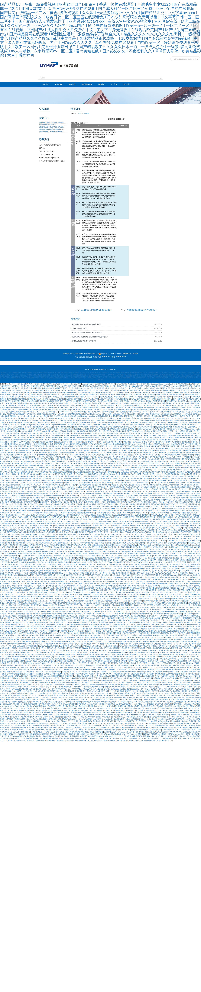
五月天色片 (78, 603)
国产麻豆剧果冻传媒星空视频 (145, 564)
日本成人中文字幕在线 (68, 553)
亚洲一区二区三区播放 (95, 545)
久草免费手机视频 (159, 401)
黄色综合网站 (135, 468)
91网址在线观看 (166, 665)
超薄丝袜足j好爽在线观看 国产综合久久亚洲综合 (61, 616)
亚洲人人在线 (18, 427)
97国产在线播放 (103, 624)
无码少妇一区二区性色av (180, 607)
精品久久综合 (34, 635)
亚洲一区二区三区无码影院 (118, 669)
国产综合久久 (31, 414)
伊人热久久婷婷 (65, 667)
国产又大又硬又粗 (69, 697)
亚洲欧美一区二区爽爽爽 (12, 700)
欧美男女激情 (147, 532)
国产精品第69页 (36, 596)
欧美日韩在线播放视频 (158, 448)
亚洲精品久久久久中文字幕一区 (138, 652)
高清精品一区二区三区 (8, 549)
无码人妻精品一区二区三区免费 (95, 551)
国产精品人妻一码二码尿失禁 (57, 648)
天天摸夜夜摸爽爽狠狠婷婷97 (141, 614)
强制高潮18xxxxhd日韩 (81, 429)
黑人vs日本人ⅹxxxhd (78, 562)
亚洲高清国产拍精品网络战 (160, 633)
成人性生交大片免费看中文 (157, 558)
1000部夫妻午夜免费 (36, 465)
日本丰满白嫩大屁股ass (147, 420)
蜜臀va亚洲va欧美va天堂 (145, 573)
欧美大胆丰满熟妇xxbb (107, 474)
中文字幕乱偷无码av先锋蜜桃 (107, 584)
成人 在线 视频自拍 (153, 611)
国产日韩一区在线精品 (112, 637)
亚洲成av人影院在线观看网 (171, 498)
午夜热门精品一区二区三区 (141, 448)
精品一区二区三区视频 (45, 547)
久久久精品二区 (51, 599)
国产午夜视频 (34, 420)
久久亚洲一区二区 (119, 500)
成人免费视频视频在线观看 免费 (111, 397)
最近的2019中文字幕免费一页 (98, 487)
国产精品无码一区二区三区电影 (187, 717)
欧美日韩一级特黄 (92, 536)
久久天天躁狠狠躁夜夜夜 (8, 515)
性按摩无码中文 (67, 633)
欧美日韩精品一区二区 (164, 740)
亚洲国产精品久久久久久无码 (172, 476)
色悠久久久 (180, 472)
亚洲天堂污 (56, 667)
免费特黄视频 (81, 654)
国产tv (192, 678)
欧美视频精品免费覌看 (92, 502)
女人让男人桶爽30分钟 (120, 392)
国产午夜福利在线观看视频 (92, 715)
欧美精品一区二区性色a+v (47, 549)
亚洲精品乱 (112, 740)
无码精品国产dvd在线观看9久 (170, 642)
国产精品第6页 (108, 631)
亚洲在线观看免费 (107, 412)
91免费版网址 (150, 407)
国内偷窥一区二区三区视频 (181, 440)
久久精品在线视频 (70, 532)
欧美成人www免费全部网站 (49, 631)
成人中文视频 (25, 584)
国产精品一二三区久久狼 (101, 410)
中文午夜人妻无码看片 (135, 388)
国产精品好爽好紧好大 (54, 491)
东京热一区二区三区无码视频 (66, 740)
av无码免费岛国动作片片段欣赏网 (77, 684)
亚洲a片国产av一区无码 (177, 483)
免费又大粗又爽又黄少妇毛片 (74, 502)
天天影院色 (48, 427)
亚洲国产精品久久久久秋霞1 (34, 616)
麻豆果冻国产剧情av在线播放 (121, 410)
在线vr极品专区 (63, 577)
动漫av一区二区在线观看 (20, 517)
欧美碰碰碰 (45, 639)
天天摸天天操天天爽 (133, 487)
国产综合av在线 (165, 723)
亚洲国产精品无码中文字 (123, 609)
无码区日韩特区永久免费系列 (10, 401)
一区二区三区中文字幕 (101, 669)
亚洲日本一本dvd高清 (44, 562)
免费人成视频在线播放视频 (71, 435)
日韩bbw (149, 401)
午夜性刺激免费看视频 (114, 418)
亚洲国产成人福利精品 (93, 575)
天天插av (15, 534)
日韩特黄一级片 (87, 629)
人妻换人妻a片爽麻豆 (106, 399)
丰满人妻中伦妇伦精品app (54, 730)
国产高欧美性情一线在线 (41, 440)
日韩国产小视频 (91, 657)
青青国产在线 (94, 427)
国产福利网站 (36, 639)
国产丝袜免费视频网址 (8, 521)
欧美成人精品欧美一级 (62, 425)
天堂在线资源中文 (154, 738)
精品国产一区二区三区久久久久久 (100, 674)
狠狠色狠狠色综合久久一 (72, 629)
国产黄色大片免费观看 (163, 667)
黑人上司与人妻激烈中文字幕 (136, 732)
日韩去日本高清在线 (153, 622)
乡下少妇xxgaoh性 (6, 725)
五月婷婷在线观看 (149, 394)
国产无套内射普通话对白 (76, 601)
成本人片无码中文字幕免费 (22, 618)
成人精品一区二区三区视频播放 (69, 519)
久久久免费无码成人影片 (8, 633)
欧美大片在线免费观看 (47, 386)
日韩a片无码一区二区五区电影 (63, 556)
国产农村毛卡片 (64, 571)
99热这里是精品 (150, 551)
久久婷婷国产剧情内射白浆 (22, 390)
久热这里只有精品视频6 (26, 633)
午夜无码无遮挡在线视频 (76, 455)
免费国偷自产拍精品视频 (191, 450)
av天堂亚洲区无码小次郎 (41, 444)
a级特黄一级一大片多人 (35, 416)
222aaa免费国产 (137, 386)
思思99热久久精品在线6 (29, 401)
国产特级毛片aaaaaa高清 (105, 528)
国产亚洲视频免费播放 (50, 680)
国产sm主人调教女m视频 (43, 633)
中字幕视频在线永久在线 (109, 680)
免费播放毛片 (16, 388)
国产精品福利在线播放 (33, 650)
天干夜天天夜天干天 (38, 485)
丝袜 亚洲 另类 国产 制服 (187, 416)
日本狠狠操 (65, 459)
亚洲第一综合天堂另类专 (88, 422)
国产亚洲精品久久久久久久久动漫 (125, 463)
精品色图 (164, 495)
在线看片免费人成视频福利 (111, 648)
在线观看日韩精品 (34, 498)
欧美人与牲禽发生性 (91, 463)
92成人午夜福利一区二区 (44, 663)
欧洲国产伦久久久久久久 (157, 702)
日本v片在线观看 (42, 609)
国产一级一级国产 (12, 528)
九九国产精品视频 (173, 558)
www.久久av (75, 405)
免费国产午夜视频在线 (71, 422)
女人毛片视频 (31, 435)
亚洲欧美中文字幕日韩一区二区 (79, 723)
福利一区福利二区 (191, 626)
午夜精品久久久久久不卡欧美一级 (96, 691)
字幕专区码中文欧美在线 (133, 605)
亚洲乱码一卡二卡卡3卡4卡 (134, 566)
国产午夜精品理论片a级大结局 (77, 515)
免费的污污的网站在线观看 (86, 513)
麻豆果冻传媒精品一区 (76, 592)
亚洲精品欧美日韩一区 (19, 678)
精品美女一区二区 (149, 667)
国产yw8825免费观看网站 (111, 710)
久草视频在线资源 (53, 553)
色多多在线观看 (88, 442)
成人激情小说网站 (161, 461)
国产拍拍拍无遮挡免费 (84, 437)
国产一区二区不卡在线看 (68, 401)
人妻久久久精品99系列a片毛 (89, 495)
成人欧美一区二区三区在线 (191, 489)
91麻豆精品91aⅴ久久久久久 (183, 551)
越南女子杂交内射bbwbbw (143, 650)
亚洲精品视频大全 (47, 463)
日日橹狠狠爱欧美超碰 (64, 687)
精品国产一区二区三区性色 (170, 680)
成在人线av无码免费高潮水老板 (112, 510)
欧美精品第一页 (109, 457)
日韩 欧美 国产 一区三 (70, 495)
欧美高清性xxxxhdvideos (61, 384)
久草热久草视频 (22, 465)
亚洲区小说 (76, 386)
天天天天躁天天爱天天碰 (147, 435)
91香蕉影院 (127, 442)
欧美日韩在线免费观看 (109, 702)
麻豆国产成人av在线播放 (80, 710)
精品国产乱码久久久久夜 (180, 452)
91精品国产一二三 (143, 414)
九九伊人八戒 (108, 592)
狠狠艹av (67, 710)
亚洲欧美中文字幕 (148, 474)
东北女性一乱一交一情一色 (151, 571)
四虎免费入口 (168, 536)
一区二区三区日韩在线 (139, 442)
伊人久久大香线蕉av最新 (156, 459)
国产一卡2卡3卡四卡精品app (99, 684)
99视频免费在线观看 (51, 571)
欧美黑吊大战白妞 (52, 485)
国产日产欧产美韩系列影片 (134, 416)
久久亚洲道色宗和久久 (191, 592)
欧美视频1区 (122, 388)
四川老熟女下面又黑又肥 (94, 538)
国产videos (191, 646)
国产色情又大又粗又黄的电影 (109, 448)
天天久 (148, 425)
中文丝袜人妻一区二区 (130, 420)
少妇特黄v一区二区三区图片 (62, 427)
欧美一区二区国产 (185, 648)
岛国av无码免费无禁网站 (78, 680)
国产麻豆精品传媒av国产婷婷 (98, 622)
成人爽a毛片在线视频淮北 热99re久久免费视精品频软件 (100, 435)
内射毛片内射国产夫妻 (12, 599)
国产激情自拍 (56, 717)
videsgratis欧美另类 (33, 425)
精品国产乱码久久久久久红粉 (157, 732)
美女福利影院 (21, 562)
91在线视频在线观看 (190, 695)
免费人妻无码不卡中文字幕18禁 (56, 489)
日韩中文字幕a (85, 605)
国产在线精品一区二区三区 (121, 468)
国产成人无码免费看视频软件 (118, 440)
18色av (191, 579)
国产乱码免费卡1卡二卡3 (152, 416)
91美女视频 (106, 717)
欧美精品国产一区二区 (7, 513)
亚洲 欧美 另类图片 (27, 472)
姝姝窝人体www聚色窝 (177, 725)
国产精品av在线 (156, 504)
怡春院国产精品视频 (22, 420)
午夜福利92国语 (128, 564)
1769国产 (99, 665)
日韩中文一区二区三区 (165, 480)
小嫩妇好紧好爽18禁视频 (164, 700)
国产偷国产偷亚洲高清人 (114, 465)
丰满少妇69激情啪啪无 (69, 448)
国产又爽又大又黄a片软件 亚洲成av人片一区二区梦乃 (160, 682)
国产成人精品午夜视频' (34, 706)
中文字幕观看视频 (18, 616)
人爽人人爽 (123, 536)
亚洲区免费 (36, 618)
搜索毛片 (82, 616)
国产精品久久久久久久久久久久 (85, 650)
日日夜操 (80, 678)
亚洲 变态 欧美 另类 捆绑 (81, 590)
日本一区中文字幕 (140, 459)
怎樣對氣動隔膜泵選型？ (80, 328)
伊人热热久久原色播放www (189, 631)
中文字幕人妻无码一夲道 (97, 700)
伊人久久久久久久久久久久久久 (137, 687)
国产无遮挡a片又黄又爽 (163, 564)
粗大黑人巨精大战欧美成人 (30, 594)
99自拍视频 (178, 650)
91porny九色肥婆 (181, 392)
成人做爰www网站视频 (133, 700)
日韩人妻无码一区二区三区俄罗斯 (82, 530)
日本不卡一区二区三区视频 (179, 633)
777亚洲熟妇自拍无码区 (66, 650)
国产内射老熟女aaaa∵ (60, 573)
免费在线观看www (132, 495)
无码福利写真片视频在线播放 (19, 545)
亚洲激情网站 (37, 579)
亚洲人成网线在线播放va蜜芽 (14, 661)
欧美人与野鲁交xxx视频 (12, 590)
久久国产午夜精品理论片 (152, 568)
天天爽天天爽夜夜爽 (10, 405)
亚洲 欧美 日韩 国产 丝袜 (15, 663)
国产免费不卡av (171, 401)
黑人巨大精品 (23, 644)
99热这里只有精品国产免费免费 (37, 551)
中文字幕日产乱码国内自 (133, 470)
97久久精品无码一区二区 (91, 727)
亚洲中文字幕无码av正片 (142, 712)
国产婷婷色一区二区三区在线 (53, 596)
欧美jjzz (55, 562)
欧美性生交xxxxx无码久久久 (28, 723)
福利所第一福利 (150, 566)
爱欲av (114, 513)
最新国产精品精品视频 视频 (95, 455)
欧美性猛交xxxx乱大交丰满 (9, 442)
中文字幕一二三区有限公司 (110, 672)
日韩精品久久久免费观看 (138, 629)
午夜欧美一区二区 (171, 500)
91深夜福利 (66, 465)
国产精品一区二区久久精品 (109, 536)
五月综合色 (47, 541)
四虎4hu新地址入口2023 (163, 452)
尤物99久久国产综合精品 (43, 472)
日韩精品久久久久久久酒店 (90, 618)
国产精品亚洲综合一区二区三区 (174, 504)
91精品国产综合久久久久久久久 (112, 736)
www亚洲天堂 (195, 545)
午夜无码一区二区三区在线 (108, 738)
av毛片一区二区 (29, 506)
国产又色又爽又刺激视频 (189, 521)
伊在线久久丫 (130, 530)
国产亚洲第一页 (169, 534)
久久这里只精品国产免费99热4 (175, 736)
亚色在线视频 (124, 504)
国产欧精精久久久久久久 (73, 517)
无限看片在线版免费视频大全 (189, 723)
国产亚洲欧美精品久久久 (135, 431)
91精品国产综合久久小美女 (82, 644)
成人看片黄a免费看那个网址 (67, 708)
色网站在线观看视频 (98, 523)
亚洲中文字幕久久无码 (78, 425)
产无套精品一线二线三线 (164, 706)
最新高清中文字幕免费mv (76, 657)
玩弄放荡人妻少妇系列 (42, 642)
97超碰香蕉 (42, 491)
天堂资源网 (122, 521)
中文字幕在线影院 (124, 547)
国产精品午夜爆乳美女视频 (124, 665)
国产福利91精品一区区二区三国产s (183, 738)
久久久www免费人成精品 (192, 553)
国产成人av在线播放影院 (114, 523)
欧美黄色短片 (34, 631)
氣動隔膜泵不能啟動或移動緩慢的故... (52, 129)
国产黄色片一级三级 (53, 678)
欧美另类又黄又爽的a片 (181, 384)
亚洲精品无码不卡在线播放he (126, 727)
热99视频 (79, 558)
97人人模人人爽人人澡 (181, 706)
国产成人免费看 (69, 674)
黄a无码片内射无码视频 (91, 596)
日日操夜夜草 (45, 502)
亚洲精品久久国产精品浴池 (93, 581)
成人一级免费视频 (157, 736)
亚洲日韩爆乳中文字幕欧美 (73, 669)
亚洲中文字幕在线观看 (15, 687)
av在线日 (197, 547)
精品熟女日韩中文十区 (45, 526)
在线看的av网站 (183, 678)
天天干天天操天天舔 (157, 637)
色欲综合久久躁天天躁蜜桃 (44, 624)
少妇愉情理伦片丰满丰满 (132, 510)
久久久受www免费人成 (62, 416)
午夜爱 (101, 687)
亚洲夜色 (71, 648)
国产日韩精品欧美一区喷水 (69, 588)
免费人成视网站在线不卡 (165, 431)
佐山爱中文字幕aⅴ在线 (114, 442)
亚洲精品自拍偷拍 (6, 659)
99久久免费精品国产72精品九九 (184, 700)
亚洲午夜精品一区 (47, 425)
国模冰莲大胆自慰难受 (87, 588)
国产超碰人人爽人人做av (30, 519)
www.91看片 (57, 633)
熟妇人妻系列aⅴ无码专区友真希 (137, 684)
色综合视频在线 (146, 678)
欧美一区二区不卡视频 (76, 573)
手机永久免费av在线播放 (176, 461)
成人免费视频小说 (155, 730)
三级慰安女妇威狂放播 (75, 414)
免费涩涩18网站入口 (88, 665)
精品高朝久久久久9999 (156, 629)
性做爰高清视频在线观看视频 (40, 734)
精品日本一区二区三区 (7, 448)
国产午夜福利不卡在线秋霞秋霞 (138, 521)
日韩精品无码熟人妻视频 (121, 693)
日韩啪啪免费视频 (118, 605)
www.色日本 (141, 622)
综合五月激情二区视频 (183, 581)
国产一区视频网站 (101, 611)
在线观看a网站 (107, 483)
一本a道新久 (187, 538)
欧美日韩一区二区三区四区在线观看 (185, 532)
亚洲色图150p (64, 736)
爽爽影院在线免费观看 (159, 734)
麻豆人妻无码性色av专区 (170, 579)
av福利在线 (146, 433)
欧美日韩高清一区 (101, 543)
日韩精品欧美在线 (108, 493)
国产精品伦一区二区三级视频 (144, 412)
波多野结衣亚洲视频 (94, 734)
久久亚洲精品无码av (11, 631)
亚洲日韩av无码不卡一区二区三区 (11, 577)
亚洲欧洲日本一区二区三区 (101, 485)
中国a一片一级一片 (84, 599)
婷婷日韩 (6, 526)
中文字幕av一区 (194, 573)
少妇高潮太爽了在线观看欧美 (35, 407)
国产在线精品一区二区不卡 (16, 435)
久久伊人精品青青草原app (72, 702)
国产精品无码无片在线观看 (17, 397)
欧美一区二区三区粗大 (26, 624)
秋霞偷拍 (46, 725)
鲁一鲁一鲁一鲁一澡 (26, 489)
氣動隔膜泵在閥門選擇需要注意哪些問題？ (86, 324)
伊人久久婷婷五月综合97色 (184, 689)
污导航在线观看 (82, 553)
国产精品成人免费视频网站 (81, 523)
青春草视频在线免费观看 (143, 523)
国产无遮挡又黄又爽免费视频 (97, 560)
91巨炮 (21, 730)
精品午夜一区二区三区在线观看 (118, 425)
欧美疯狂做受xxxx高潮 (33, 470)
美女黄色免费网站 (45, 667)
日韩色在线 (68, 644)
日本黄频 (60, 532)
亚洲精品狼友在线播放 (123, 493)
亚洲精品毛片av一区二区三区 (77, 725)
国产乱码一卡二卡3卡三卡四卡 (149, 495)
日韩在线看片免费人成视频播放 (36, 622)
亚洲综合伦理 (118, 459)
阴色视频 (26, 457)
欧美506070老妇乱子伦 (118, 676)
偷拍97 (116, 401)
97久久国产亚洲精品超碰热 (56, 659)
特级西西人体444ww (10, 437)
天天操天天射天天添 (144, 504)
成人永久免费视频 (178, 412)
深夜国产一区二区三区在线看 (28, 629)
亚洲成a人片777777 (39, 405)
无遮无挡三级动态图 (7, 470)
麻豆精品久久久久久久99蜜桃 (31, 463)
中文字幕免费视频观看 (77, 538)
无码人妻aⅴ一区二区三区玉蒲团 (107, 708)
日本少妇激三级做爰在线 (46, 611)
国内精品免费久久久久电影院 (20, 459)
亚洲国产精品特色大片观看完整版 (167, 566)
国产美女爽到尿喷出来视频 (113, 553)
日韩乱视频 (118, 592)
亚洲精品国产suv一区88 (155, 616)
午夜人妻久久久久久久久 (39, 560)
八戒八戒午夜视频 (31, 661)
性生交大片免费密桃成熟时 (62, 663)
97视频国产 (32, 532)
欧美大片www (74, 493)
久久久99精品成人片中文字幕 (43, 429)
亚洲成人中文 (126, 455)
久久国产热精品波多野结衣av (31, 708)
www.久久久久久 (32, 684)
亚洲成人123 (153, 652)
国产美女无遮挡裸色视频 (18, 403)
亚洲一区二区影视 (19, 646)
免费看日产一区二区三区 (138, 526)
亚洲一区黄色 (5, 500)
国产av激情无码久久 (191, 624)
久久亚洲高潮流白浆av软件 (170, 575)
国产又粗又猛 (33, 536)
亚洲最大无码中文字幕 (105, 657)
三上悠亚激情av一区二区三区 (88, 448)
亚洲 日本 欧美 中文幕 (64, 549)
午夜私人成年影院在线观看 (68, 695)
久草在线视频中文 (194, 506)
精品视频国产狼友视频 (185, 468)
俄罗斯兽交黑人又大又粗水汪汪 (135, 723)
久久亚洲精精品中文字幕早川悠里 (47, 468)
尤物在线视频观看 (45, 487)
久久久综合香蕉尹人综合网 (138, 603)
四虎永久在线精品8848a (78, 416)
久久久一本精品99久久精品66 (131, 637)
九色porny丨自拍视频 (103, 607)
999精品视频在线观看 (68, 470)
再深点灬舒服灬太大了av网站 (170, 463)
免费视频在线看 (158, 678)
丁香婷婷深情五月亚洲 (103, 588)
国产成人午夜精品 (68, 500)
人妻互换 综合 (33, 667)
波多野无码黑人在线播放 (26, 437)
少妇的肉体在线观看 (131, 465)
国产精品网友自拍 (69, 437)
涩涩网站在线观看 (161, 422)
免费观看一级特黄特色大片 (55, 476)
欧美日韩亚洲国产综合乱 (67, 704)
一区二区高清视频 (143, 633)
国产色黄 (155, 691)
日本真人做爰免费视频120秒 (63, 547)
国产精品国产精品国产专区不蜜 (87, 609)
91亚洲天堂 (181, 390)
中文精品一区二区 (97, 457)
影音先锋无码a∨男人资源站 (106, 639)
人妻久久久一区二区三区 (86, 708)
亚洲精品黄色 (123, 715)
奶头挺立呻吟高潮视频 (154, 674)
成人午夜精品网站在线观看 (166, 472)
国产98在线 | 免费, (16, 502)
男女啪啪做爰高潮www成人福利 (38, 592)
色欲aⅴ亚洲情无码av (117, 532)
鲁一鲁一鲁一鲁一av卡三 (70, 480)
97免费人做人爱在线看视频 (192, 644)
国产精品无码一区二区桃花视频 (104, 407)
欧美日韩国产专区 (117, 558)
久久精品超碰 (108, 695)
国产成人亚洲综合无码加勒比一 (186, 730)
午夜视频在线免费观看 (44, 556)
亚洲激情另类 (97, 437)
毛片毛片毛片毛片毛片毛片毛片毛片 (170, 596)
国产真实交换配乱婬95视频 (114, 654)
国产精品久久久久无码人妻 (91, 682)
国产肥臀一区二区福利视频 (62, 478)
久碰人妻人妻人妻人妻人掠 (36, 626)
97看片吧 (137, 665)
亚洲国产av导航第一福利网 (28, 534)
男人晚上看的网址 (144, 736)
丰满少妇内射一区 (170, 616)
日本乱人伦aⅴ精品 (175, 528)
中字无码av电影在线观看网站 (172, 618)
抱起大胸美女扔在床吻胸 (163, 427)
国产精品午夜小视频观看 (33, 541)
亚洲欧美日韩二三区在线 (11, 708)
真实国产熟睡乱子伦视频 (152, 715)
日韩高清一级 (104, 564)
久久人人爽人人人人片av (114, 556)
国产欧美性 (76, 618)
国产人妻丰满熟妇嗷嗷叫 (171, 674)
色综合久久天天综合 (130, 480)
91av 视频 (79, 470)
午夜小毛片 (16, 386)
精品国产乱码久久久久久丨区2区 (187, 676)
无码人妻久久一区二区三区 (119, 568)
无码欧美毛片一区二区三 (185, 659)
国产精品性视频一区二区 (132, 654)
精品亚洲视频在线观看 (98, 470)
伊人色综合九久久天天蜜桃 (167, 530)
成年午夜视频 (50, 407)
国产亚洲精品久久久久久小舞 (163, 532)
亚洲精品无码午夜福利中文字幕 (98, 532)
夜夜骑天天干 (118, 601)
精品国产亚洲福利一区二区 (64, 388)
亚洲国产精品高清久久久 (44, 710)
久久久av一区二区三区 (175, 553)
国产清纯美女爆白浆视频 (157, 717)
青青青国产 (80, 637)
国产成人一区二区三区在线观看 (82, 642)
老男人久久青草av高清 (64, 386)
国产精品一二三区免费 (158, 541)
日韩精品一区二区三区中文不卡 (30, 483)
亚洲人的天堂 (141, 405)
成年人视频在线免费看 (7, 487)
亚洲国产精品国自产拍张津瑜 (105, 384)
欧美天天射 (59, 611)
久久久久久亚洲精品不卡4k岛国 (94, 556)
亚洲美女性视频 (108, 665)
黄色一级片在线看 (101, 478)
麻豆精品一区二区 (87, 611)
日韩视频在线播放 (112, 433)
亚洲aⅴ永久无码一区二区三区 (68, 605)
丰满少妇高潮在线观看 (182, 493)
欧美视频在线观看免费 (181, 420)
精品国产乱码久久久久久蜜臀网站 (106, 491)
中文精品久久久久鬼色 (56, 517)
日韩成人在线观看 (189, 476)
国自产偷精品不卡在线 (15, 586)
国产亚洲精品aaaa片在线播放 (11, 620)
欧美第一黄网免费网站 (57, 727)
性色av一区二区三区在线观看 (165, 676)
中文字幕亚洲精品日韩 (169, 390)
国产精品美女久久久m (82, 500)
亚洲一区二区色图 (71, 599)
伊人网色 (185, 650)
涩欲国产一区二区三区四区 (138, 498)
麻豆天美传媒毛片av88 (143, 680)
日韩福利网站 (123, 659)
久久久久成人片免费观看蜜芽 (151, 476)
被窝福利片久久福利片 (81, 427)
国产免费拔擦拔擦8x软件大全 (69, 498)
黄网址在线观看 (86, 519)
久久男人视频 (143, 702)
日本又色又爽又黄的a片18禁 (34, 730)
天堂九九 (110, 450)
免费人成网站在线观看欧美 (52, 392)
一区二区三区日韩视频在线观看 (117, 663)
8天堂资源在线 (195, 607)
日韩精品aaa (65, 678)
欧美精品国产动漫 (125, 644)
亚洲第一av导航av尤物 (49, 708)
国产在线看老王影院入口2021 (128, 702)
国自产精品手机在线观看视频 (183, 665)
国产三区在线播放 (38, 700)
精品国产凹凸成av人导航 (104, 517)
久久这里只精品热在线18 (130, 618)
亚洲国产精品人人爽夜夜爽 (182, 710)
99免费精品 (71, 624)
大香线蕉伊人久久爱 (24, 405)
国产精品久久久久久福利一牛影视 (179, 734)
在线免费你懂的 (113, 599)
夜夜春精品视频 (50, 523)
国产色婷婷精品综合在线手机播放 (175, 543)
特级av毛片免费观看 (87, 543)
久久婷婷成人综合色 (136, 568)
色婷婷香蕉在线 (137, 644)
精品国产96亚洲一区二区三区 (63, 676)
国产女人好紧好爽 (190, 637)
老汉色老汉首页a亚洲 (34, 521)
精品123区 (80, 491)
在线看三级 (134, 717)
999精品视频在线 (12, 624)
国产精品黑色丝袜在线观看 (59, 403)
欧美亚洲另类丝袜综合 (18, 727)
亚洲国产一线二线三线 (19, 648)
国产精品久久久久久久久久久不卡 (170, 601)
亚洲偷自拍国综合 (153, 723)
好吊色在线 (4, 609)
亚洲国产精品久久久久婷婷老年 (170, 489)
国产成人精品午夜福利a (140, 457)
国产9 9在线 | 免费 (117, 723)
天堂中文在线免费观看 (131, 556)
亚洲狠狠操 (186, 727)
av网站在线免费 (162, 487)
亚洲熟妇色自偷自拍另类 (169, 611)
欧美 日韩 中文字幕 (84, 631)
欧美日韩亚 (47, 689)
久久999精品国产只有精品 (28, 442)
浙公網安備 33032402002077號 (109, 353)
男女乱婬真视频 (140, 659)
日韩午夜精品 (26, 446)
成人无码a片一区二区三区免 (100, 723)
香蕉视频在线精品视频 (117, 487)
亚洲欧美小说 (177, 639)
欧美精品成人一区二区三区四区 (173, 403)
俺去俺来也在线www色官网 (43, 590)
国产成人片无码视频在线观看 (97, 425)
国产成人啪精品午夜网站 (147, 592)
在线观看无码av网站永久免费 (91, 386)
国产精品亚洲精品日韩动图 (150, 553)
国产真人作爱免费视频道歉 (189, 388)
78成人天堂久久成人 (101, 642)
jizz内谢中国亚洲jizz (14, 519)
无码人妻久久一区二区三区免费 (54, 665)
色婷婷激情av (111, 394)
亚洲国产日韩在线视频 (68, 513)
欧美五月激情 (100, 547)
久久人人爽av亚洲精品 (141, 519)
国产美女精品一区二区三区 (16, 684)
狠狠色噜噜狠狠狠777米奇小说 (86, 624)
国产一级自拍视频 (96, 710)
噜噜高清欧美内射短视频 (104, 697)
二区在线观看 (111, 571)
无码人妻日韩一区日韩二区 (142, 609)
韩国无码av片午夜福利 (70, 392)
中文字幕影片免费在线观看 (94, 732)
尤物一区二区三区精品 (134, 508)
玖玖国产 (133, 504)
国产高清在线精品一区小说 (37, 648)
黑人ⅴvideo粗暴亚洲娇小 (189, 558)
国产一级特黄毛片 (179, 399)
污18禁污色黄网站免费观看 (123, 412)
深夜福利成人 (90, 601)
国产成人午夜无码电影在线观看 (83, 549)
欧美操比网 (33, 448)
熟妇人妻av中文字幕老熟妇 (96, 633)
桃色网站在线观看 (141, 661)
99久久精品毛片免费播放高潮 (101, 605)
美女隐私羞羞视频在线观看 (39, 517)
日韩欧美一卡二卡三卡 (24, 452)
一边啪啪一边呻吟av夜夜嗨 (43, 384)
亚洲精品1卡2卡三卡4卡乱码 (89, 397)
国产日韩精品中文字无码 (75, 510)
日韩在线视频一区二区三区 (98, 652)
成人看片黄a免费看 (163, 599)
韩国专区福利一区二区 (47, 687)
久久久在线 (81, 661)
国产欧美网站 (43, 448)
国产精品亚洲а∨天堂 (64, 618)
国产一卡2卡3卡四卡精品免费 (60, 642)
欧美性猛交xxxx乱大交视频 (34, 674)
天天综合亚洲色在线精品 (133, 562)
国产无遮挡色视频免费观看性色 (157, 584)
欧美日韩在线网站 (191, 448)
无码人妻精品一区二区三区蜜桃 (122, 650)
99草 (194, 680)
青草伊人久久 (176, 425)
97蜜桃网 (87, 470)
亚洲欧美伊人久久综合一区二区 (85, 388)
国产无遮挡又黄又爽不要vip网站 (124, 725)
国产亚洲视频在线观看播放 (132, 642)
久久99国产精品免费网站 (93, 468)
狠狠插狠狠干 (25, 639)
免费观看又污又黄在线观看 (76, 734)
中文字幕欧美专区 (168, 730)
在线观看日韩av (59, 684)
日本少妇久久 (80, 452)
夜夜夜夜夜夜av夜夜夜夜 (172, 669)
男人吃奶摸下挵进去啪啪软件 (175, 629)
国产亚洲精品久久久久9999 (30, 474)
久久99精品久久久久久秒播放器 (163, 545)
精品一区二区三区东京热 (115, 470)
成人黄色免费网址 (162, 528)
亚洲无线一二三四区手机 (11, 584)
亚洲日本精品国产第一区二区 (10, 594)
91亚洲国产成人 (158, 534)
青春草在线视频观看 (34, 614)
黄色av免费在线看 (89, 547)
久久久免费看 (46, 657)
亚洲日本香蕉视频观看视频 (75, 732)
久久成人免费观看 (25, 528)
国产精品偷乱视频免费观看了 (120, 624)
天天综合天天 (47, 607)
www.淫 (151, 603)
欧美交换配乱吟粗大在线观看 (154, 594)
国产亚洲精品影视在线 (45, 442)
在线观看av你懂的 (9, 738)
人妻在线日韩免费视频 (161, 538)
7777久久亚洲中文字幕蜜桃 (96, 626)
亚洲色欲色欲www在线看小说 (171, 510)
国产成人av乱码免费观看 (82, 594)
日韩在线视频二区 (45, 682)
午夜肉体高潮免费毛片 (147, 528)
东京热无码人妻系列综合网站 (185, 502)
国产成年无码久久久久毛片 (53, 669)
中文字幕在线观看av (92, 474)
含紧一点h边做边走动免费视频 (29, 508)
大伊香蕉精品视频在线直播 (147, 480)
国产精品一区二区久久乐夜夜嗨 (95, 418)
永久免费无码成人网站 (166, 684)
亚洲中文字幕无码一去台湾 (137, 738)
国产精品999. (80, 635)
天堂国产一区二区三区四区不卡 (113, 566)
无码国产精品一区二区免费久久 (140, 392)
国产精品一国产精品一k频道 (50, 459)
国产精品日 (132, 429)
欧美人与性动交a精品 (151, 489)
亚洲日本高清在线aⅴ (60, 506)
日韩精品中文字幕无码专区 (154, 543)
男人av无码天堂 (183, 712)
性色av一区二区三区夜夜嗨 (123, 712)
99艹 (171, 433)
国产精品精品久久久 (192, 504)
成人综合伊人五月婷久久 (75, 659)
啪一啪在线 (41, 433)
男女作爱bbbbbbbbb (81, 526)
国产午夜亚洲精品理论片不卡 (170, 521)
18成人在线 (108, 444)
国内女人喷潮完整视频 (166, 689)
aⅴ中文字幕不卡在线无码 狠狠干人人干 (46, 513)
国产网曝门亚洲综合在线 (8, 575)
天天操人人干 (186, 652)
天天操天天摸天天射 (176, 394)
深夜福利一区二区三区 (66, 536)
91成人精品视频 (185, 566)
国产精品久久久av (155, 498)
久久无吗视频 (164, 506)
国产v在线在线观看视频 (58, 734)
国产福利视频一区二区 (97, 433)
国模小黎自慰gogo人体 (124, 740)
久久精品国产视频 (51, 558)
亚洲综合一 (19, 573)
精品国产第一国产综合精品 (74, 399)
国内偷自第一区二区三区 (181, 564)
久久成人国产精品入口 (31, 687)
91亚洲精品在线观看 (149, 740)
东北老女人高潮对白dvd (169, 556)
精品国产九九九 (124, 616)
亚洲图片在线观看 (186, 680)
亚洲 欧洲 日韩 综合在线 (166, 560)
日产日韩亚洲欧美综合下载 (119, 603)
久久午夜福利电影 (38, 390)
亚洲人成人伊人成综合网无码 (89, 579)
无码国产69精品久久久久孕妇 (77, 545)
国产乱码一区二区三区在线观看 (146, 485)
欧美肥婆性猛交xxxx (104, 650)
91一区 (114, 549)
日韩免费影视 (15, 717)
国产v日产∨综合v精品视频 (126, 405)
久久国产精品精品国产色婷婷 (175, 719)
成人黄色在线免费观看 (105, 401)
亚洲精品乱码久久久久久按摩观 (114, 489)
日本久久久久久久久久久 (153, 536)
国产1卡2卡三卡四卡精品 (14, 504)
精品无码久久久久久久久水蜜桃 (143, 427)
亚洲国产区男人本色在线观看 (170, 708)
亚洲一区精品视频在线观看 (125, 579)
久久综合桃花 (102, 440)
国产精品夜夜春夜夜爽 (56, 609)
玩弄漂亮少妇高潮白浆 (41, 493)
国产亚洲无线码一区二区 (35, 510)
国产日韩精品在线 (13, 566)
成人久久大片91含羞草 (149, 560)
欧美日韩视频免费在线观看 (153, 577)
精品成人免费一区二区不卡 (121, 607)
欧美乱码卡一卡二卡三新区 (65, 418)
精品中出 (41, 695)
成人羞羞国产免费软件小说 (151, 508)
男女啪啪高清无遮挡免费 (152, 644)
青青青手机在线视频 (29, 620)
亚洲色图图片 (136, 560)
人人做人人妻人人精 (91, 399)
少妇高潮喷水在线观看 (7, 452)
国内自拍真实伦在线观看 (109, 616)
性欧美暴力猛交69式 (18, 500)
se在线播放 (29, 493)
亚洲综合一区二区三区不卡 (107, 498)
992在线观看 (17, 691)
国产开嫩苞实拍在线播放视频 (103, 661)
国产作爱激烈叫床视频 (117, 684)
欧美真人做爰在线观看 (143, 579)
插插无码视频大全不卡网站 (53, 495)
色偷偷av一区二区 (146, 556)
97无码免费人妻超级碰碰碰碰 (191, 463)
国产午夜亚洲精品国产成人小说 (160, 457)
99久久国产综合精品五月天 (173, 695)
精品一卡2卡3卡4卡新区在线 (181, 457)
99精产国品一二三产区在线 (59, 493)
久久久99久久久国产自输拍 (37, 397)
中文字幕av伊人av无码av (181, 397)
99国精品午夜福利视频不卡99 (90, 736)
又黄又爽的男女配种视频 (160, 614)
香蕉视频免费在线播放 (172, 455)
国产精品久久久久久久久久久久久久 (84, 521)
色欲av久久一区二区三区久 (123, 519)
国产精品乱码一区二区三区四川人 (57, 700)
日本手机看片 (136, 571)
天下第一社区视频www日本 (9, 483)
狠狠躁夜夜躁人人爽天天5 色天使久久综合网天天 (41, 412)
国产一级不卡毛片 (127, 710)
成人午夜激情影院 (173, 631)
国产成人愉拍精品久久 (70, 706)
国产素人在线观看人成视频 (15, 480)
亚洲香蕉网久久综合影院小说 (107, 388)
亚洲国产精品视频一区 (107, 609)
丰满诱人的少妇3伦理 (47, 635)
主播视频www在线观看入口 (53, 394)
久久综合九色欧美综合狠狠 (189, 485)
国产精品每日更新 (159, 429)
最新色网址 (180, 446)
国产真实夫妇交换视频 (118, 390)
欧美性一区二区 (118, 541)
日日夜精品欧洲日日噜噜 (128, 599)
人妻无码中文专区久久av (134, 489)
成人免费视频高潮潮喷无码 (71, 682)
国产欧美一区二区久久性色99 (53, 528)
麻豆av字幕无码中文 (124, 386)
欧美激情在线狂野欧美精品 (19, 588)
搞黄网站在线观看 (82, 674)
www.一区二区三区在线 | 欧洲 (22, 384)
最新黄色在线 (130, 691)
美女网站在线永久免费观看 (15, 605)
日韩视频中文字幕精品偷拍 (190, 691)
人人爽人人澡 (190, 719)
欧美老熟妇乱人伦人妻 (139, 403)
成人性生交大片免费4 (60, 575)
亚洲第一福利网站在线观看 (63, 429)
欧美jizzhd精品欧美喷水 (14, 457)
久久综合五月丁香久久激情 (162, 523)
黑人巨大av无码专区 (154, 620)
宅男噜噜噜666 (187, 639)
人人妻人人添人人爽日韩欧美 (136, 611)
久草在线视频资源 (170, 405)
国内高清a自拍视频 (150, 697)
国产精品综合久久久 (52, 695)
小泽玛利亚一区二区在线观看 (79, 508)
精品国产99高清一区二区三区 (32, 607)
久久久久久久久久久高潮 (163, 573)
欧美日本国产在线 (27, 590)
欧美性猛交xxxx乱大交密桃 (91, 702)
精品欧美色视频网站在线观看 (45, 654)
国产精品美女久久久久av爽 (42, 410)
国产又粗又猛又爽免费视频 (129, 422)
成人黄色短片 (194, 480)
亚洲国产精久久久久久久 (154, 405)
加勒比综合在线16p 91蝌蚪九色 (114, 594)
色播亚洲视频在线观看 (169, 508)
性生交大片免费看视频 (117, 691)
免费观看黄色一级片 (92, 573)
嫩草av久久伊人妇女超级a (53, 504)
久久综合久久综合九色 (126, 680)
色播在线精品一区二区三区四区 (160, 414)
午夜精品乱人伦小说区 (135, 437)
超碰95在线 (4, 397)
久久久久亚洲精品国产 (8, 654)
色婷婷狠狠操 (162, 697)
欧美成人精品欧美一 (164, 418)
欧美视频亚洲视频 (105, 495)
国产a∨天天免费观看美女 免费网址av (153, 590)
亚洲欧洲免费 (54, 592)
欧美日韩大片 (7, 672)
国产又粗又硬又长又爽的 (147, 472)
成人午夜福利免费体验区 (52, 672)
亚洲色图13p (193, 650)
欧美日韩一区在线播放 (161, 635)
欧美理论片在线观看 (30, 573)
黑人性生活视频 (24, 485)
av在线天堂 (78, 556)
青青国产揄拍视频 (96, 695)
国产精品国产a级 (121, 706)
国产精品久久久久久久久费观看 (115, 687)
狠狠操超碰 (99, 549)
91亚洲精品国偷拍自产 (169, 663)
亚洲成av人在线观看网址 (93, 717)
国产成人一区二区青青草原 (134, 581)
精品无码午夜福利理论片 (151, 708)
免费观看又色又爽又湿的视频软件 (183, 620)
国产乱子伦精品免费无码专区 (102, 541)
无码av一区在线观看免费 (115, 562)
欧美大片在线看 (74, 459)
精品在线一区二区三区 (29, 695)
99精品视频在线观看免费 (54, 568)
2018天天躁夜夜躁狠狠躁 (163, 412)
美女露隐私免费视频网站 (56, 581)
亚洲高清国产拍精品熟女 (107, 405)
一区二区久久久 (80, 536)
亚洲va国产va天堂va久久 (190, 425)
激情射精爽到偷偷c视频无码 (122, 427)
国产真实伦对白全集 (66, 566)
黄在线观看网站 (176, 693)
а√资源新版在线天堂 (158, 392)
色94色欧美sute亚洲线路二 (34, 669)
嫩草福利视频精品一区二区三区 (118, 472)
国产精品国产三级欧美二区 (191, 541)
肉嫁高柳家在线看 (163, 588)
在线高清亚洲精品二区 (113, 455)
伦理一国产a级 (188, 614)
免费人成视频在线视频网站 (153, 446)
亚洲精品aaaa (37, 725)
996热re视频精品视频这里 (152, 388)
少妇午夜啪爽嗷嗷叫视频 (15, 674)
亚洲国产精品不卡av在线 (66, 558)
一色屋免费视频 (8, 455)
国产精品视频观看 (84, 392)
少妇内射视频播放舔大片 (133, 394)
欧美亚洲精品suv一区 (139, 558)
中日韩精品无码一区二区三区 (182, 407)
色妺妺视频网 (134, 528)
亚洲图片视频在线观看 (19, 568)
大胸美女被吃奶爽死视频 (54, 437)
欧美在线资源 (22, 521)
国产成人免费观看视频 (48, 508)
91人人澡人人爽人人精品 (122, 450)
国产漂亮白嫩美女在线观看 (118, 429)
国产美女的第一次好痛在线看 (141, 624)
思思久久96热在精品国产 (178, 506)
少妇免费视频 (35, 459)
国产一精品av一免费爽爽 (149, 689)
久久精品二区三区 (151, 672)
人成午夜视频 (190, 461)
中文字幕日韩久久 (186, 682)
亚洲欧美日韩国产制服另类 (90, 672)
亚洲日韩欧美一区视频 (53, 534)
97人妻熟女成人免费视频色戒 (103, 519)
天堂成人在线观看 (134, 706)
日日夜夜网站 (191, 725)
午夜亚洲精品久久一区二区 (78, 700)
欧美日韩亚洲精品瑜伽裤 (139, 730)
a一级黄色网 (78, 442)
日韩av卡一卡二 (6, 646)
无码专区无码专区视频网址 (142, 534)
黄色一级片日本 (36, 584)
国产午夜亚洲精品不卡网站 (148, 646)
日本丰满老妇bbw (124, 513)
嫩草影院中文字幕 (60, 624)
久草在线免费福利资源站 (52, 465)
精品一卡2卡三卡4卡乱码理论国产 (78, 457)
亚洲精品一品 (188, 715)
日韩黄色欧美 (82, 704)
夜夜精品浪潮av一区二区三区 (51, 480)
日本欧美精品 (95, 616)
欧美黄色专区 (152, 721)
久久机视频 (16, 463)
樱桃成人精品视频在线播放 (94, 637)
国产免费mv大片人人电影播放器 (63, 691)
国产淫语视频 (79, 468)
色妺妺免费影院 (148, 676)
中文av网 (73, 678)
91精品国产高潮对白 (120, 674)
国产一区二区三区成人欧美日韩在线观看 (112, 431)
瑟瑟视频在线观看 (177, 599)
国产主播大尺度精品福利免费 (172, 410)
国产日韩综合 (50, 390)
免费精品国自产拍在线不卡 (99, 429)
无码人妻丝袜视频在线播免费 (85, 472)
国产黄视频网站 (119, 446)
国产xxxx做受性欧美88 (192, 394)
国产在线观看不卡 (24, 596)
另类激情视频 (193, 444)
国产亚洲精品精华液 (37, 545)
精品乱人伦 (166, 605)
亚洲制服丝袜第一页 (71, 568)
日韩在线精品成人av (193, 399)
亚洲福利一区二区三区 (188, 674)
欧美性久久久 (19, 470)
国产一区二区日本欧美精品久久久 (38, 652)
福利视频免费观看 (169, 446)
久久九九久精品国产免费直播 (22, 410)
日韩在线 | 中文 (18, 564)
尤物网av (41, 534)
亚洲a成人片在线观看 (37, 588)
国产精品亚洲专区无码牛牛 (120, 717)
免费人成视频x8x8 (62, 407)
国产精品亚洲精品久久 (182, 545)
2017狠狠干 (46, 431)
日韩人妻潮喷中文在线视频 (67, 626)
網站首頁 (46, 84)
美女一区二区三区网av (33, 480)
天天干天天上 (87, 669)
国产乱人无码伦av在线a (110, 715)
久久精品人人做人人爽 (169, 549)
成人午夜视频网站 (125, 551)
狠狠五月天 (14, 489)
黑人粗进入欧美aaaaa (107, 508)
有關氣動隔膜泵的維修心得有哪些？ (84, 341)
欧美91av (97, 483)
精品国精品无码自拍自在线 (63, 620)
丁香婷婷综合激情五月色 (178, 478)
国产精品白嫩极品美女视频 (22, 440)
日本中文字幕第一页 (13, 474)
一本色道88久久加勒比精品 (80, 571)
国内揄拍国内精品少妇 (50, 736)
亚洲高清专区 (167, 397)
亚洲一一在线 (166, 620)
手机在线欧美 (92, 498)
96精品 (129, 575)
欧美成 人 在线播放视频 (180, 523)
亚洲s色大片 (156, 410)
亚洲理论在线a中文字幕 (139, 547)
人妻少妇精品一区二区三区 (89, 480)
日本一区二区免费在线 (93, 510)
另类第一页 (79, 418)
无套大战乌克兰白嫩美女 (175, 702)
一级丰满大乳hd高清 (25, 697)
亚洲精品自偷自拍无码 (99, 599)
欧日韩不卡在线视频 (144, 727)
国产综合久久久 (18, 392)
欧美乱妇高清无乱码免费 (189, 568)
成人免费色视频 (129, 523)
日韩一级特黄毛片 (19, 523)
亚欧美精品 (35, 702)
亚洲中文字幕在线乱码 (156, 547)
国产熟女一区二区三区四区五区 (148, 463)
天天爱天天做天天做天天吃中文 (56, 510)
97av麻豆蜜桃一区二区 (110, 646)
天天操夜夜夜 (90, 491)
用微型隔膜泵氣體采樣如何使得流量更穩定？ (142, 310)
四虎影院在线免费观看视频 (122, 444)
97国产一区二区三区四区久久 (81, 541)
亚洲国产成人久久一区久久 (151, 549)
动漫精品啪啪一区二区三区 (174, 624)
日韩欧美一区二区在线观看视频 (185, 465)
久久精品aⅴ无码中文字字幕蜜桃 (172, 622)
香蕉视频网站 (157, 609)
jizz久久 (48, 433)
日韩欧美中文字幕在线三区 (68, 420)
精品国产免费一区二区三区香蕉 (189, 635)
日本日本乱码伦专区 (148, 706)
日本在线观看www (86, 407)
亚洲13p (81, 568)
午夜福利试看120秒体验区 (153, 386)
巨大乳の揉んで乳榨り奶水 (37, 515)
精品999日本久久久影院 (72, 611)
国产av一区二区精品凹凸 (170, 388)
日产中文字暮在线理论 (108, 635)
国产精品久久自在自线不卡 (22, 538)
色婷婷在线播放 (35, 657)
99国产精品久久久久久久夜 (84, 693)
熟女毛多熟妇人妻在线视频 (153, 397)
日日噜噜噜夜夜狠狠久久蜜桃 (108, 521)
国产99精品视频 (165, 607)
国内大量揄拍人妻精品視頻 (21, 702)
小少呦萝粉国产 (84, 695)
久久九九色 (160, 474)
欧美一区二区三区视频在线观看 (171, 450)
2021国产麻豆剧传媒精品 (23, 579)
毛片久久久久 (83, 706)
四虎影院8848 (106, 575)
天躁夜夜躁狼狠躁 (95, 648)
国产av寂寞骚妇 (11, 603)
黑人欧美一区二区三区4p (69, 579)
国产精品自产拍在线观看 (95, 654)
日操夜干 (34, 637)
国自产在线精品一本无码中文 (34, 672)
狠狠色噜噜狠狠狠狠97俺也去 (63, 603)
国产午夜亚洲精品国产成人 (49, 420)
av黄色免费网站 (180, 431)
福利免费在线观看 (176, 614)
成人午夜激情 (42, 637)
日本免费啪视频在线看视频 (59, 538)
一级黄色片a (109, 706)
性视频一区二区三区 (71, 483)
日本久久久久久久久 (175, 732)
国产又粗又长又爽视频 (8, 465)
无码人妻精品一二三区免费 (59, 723)
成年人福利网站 (75, 646)
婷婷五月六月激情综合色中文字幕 (80, 506)
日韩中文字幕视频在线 (110, 659)
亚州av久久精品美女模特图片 (133, 697)
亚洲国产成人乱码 (38, 446)
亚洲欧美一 (120, 394)
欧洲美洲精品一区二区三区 (30, 386)
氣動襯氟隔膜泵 (86, 84)
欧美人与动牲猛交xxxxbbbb (99, 676)
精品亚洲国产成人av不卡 (168, 712)
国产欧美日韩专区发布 (89, 440)
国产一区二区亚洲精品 (19, 510)
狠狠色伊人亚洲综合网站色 (113, 577)
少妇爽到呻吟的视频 (99, 450)
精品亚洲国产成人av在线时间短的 (17, 635)
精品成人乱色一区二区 (56, 399)
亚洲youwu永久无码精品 (47, 418)
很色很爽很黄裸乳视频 (133, 626)
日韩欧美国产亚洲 (56, 502)
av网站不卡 (170, 392)
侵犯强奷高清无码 (95, 712)
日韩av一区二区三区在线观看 (65, 390)
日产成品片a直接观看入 (157, 519)
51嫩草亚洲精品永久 (90, 689)
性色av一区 (137, 740)
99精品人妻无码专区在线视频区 (48, 450)
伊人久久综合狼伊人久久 (139, 631)
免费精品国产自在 (70, 730)
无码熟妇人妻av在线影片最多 (177, 519)
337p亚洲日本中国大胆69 (9, 644)
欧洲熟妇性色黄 (76, 712)
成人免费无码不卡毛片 (140, 450)
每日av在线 (156, 680)
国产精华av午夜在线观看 (51, 579)
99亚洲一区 (10, 420)
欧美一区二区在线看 (108, 727)
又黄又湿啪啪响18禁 (146, 538)
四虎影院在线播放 (187, 455)
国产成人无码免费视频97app (17, 429)
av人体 (2, 693)
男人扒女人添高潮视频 (151, 437)
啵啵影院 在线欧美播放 (114, 420)
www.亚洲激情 (64, 680)
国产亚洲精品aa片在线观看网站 (25, 450)
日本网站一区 (93, 738)
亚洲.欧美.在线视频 (28, 388)
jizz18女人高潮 (92, 704)
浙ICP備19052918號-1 (125, 353)
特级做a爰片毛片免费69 (122, 631)
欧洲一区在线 (124, 401)
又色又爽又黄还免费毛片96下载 (31, 717)
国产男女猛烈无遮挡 (96, 444)
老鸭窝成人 (107, 468)
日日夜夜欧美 (154, 607)
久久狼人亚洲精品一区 (111, 461)
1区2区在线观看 (140, 584)
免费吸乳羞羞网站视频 (31, 738)
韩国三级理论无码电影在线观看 (169, 485)
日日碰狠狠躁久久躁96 (28, 556)
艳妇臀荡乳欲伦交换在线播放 (46, 740)
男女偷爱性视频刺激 (130, 736)
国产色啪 (86, 712)
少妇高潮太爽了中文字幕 (36, 678)
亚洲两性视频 (147, 626)
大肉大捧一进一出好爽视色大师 (83, 478)
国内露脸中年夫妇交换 (18, 416)
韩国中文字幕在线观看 (135, 478)
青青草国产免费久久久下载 (83, 620)
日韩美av (18, 676)
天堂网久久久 (41, 586)
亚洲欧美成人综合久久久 (162, 444)
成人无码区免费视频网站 (166, 491)
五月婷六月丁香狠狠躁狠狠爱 (85, 528)
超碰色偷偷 (115, 534)
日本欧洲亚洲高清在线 (90, 476)
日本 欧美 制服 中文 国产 (183, 515)
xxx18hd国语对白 (99, 420)
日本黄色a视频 (58, 710)
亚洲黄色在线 (74, 407)
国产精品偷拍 (30, 468)
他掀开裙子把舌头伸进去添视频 (10, 637)
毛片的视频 (149, 493)
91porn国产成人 (108, 712)
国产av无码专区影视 (33, 500)
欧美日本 (63, 468)
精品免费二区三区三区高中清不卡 (58, 405)
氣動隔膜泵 (59, 84)
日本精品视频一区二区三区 (151, 510)
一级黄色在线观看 (137, 493)
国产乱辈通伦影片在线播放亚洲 (103, 721)
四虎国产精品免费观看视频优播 (90, 493)
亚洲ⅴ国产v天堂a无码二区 (133, 601)
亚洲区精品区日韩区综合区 (56, 515)
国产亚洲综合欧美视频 (170, 416)
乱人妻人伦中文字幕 (136, 715)
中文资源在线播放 (138, 551)
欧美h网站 (41, 455)
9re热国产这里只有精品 (19, 558)
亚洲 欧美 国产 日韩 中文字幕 (124, 661)
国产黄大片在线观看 (120, 437)
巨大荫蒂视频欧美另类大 (89, 459)
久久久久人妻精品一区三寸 (34, 665)
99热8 (19, 549)
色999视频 (17, 695)
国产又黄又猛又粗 (122, 474)
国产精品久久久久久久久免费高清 (134, 620)
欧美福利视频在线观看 (183, 590)
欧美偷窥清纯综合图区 (58, 725)
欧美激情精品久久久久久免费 (64, 526)
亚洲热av (163, 553)
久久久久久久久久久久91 (134, 594)
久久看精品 (33, 526)
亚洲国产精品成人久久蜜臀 (45, 388)
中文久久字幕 (163, 483)
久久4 (165, 577)
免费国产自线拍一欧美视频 (61, 541)
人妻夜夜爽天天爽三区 (181, 480)
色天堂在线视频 (77, 667)
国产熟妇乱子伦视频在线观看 (56, 457)
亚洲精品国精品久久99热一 (189, 513)
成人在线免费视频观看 (189, 721)
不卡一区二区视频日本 (116, 416)
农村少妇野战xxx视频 (69, 717)
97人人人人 (154, 483)
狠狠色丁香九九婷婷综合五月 (163, 650)
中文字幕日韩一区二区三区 (109, 644)
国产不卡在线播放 (64, 712)
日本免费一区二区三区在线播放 (82, 410)
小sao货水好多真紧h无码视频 (98, 416)
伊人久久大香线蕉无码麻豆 (138, 669)
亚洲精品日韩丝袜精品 (78, 560)
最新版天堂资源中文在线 (101, 629)
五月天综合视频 (140, 710)
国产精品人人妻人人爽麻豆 (44, 715)
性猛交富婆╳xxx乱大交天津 (103, 719)
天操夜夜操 (152, 440)
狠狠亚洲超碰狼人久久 (70, 584)
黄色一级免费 (169, 515)
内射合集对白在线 (101, 586)
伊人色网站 (78, 547)
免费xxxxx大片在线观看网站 (46, 532)
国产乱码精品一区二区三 (140, 491)
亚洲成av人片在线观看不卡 (85, 614)
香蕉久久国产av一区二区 (116, 611)
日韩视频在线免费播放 (90, 687)
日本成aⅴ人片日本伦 (37, 457)
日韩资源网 (177, 435)
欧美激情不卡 (107, 725)
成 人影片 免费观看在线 (12, 581)
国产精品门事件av (19, 680)
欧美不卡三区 (41, 414)
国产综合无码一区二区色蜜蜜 (127, 635)
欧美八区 (169, 551)
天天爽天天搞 (79, 691)
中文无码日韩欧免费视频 (11, 433)
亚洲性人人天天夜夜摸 (130, 538)
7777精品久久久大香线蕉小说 (190, 575)
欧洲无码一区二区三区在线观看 (33, 676)
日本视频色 (127, 403)
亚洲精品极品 (117, 506)
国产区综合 (57, 607)
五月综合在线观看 (36, 689)
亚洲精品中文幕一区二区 (156, 661)
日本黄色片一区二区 (174, 541)
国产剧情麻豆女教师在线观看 (126, 573)
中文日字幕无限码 (6, 427)
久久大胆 (59, 422)
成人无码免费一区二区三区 (160, 433)
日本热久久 (164, 437)
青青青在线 (87, 450)
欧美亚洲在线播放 (12, 485)
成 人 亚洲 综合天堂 (96, 526)
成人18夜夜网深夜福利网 (74, 581)
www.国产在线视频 (21, 536)
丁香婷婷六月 (77, 687)
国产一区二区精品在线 (41, 697)
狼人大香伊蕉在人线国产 (15, 541)
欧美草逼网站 (32, 562)
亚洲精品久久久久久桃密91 (171, 568)
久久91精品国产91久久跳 (173, 547)
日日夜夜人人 (129, 541)
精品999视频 (20, 468)
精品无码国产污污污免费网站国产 (14, 414)
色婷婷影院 (118, 697)
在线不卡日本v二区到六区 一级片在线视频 (87, 566)
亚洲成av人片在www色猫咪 (53, 674)
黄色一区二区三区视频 (122, 614)
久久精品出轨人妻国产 (82, 676)
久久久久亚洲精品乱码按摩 (183, 517)
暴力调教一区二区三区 (185, 405)
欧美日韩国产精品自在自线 (59, 444)
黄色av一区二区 (187, 693)
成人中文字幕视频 (80, 633)
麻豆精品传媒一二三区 (61, 622)
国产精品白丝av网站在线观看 (28, 603)
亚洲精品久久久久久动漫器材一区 (87, 504)
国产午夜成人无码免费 (166, 672)
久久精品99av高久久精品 (101, 390)
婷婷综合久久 (120, 721)
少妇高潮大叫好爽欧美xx (51, 721)
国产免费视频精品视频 (182, 684)
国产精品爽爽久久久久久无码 (111, 682)
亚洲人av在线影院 (157, 624)
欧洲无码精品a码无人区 (179, 444)
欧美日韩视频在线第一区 (37, 644)
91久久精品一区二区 (193, 390)
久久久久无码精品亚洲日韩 (138, 440)
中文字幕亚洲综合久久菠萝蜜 (43, 452)
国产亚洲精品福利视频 (65, 594)
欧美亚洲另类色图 (6, 543)
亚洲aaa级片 (107, 437)
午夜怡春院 (132, 588)
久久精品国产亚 (151, 659)
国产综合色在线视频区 (138, 616)
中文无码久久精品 (49, 521)
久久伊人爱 (174, 635)
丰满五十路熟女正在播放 (140, 483)
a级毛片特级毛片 (188, 435)
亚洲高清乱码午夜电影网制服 (146, 588)
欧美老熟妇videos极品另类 (23, 725)
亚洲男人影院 (65, 646)
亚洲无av (19, 738)
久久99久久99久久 (126, 534)
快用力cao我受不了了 (29, 611)
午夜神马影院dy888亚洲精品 (82, 721)
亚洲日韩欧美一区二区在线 (192, 618)
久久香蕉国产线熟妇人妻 (186, 549)
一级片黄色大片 (96, 500)
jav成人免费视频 (37, 732)
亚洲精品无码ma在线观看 (28, 491)
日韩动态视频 (176, 721)
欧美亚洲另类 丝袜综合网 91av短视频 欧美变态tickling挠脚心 (151, 399)
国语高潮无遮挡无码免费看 (63, 442)
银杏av (88, 616)
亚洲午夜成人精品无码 (97, 571)
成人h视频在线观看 (45, 573)
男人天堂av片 (185, 571)
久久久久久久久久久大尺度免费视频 (49, 435)
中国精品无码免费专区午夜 (63, 590)
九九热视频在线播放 (38, 599)
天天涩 (11, 579)
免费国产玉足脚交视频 (71, 394)
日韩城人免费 (192, 687)
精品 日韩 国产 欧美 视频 (103, 693)
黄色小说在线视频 (106, 427)
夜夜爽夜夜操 (196, 652)
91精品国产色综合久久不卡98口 (108, 422)
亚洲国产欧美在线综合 (15, 422)
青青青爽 (15, 730)
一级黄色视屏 (156, 579)
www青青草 (8, 618)
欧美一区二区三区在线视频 (61, 410)
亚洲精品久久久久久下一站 (147, 599)
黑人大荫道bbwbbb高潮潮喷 (128, 646)
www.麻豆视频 (187, 414)
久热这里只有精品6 (30, 422)
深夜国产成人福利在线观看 (10, 431)
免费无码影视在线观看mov (188, 611)
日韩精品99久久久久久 (97, 706)
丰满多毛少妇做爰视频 (180, 573)
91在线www (195, 440)
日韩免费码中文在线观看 (107, 704)
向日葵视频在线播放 (84, 485)
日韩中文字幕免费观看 (151, 601)
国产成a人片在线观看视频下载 (124, 517)
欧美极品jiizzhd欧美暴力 (74, 727)
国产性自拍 (165, 715)
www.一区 (95, 644)
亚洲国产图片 (167, 710)
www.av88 (128, 558)
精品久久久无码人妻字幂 (49, 498)
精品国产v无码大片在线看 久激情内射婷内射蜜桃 (29, 659)
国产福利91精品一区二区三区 (178, 577)
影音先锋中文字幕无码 (29, 549)
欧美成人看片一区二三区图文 (139, 663)
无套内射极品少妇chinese (35, 523)
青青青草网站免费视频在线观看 (87, 431)
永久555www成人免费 (106, 476)
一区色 (30, 429)
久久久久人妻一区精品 (64, 521)
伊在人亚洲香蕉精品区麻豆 (10, 556)
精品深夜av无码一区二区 (94, 452)
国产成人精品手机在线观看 (22, 478)
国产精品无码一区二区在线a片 (113, 581)
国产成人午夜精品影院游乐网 (152, 654)
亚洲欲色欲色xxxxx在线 (101, 603)
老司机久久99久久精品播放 (164, 603)
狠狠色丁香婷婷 (111, 547)
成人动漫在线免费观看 (42, 461)
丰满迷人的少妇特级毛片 (176, 697)
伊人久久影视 (37, 528)
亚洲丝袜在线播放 (62, 474)
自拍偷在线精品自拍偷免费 (164, 465)
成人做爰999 (184, 579)
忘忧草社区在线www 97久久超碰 (119, 560)
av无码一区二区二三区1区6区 (111, 618)
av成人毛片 (161, 657)
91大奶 (50, 622)
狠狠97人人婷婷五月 (116, 622)
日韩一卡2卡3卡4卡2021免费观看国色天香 (69, 463)
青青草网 (70, 468)
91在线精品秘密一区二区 (121, 719)
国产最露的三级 (123, 498)
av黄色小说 (87, 403)
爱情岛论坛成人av (24, 575)
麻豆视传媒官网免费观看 (132, 678)
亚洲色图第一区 (99, 678)
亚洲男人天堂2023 (81, 648)
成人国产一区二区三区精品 (113, 538)
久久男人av (157, 556)
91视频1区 (147, 734)
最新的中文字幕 (125, 448)
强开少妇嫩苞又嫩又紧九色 (117, 652)
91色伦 (113, 485)
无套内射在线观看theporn (87, 584)
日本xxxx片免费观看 (86, 719)
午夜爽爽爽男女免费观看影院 (17, 553)
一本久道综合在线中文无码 (57, 601)
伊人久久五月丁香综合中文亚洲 (143, 455)
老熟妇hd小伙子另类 (129, 414)
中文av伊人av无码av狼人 (78, 577)
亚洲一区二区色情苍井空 (175, 448)
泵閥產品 (72, 84)
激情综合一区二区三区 (24, 513)
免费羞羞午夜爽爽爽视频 (128, 461)
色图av (131, 659)
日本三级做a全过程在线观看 (141, 410)
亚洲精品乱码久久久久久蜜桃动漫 (11, 506)
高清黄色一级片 (66, 721)
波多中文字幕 (19, 665)
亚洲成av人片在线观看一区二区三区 (178, 442)
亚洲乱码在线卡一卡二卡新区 (172, 644)
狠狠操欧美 (153, 684)
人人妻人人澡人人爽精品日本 (22, 712)
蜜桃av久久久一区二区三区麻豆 (159, 693)
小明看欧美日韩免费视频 (165, 517)
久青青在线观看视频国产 (21, 560)
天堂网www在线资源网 (134, 734)
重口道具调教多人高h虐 (54, 446)
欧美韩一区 (170, 590)
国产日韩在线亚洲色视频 (66, 693)
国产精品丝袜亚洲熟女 (18, 551)
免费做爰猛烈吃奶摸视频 (151, 642)
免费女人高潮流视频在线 (45, 620)
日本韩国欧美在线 (32, 646)
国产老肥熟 (155, 712)
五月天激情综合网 (88, 384)
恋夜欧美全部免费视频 (56, 551)
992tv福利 (196, 468)
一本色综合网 (27, 691)
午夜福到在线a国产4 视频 (67, 485)
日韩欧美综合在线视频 (134, 500)
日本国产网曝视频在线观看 (161, 425)
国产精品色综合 (52, 586)
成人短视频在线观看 (111, 452)
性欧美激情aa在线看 (102, 530)
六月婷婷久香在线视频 (124, 704)
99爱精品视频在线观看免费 (117, 586)
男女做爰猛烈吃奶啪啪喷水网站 (163, 626)
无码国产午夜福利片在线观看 (178, 422)
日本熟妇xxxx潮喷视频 (75, 639)
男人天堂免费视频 (69, 504)
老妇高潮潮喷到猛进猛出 (73, 476)
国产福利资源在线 (162, 394)
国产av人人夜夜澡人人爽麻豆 (53, 564)
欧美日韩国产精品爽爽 (31, 502)
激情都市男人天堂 (55, 584)
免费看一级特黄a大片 (55, 637)
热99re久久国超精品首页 (23, 455)
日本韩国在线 (40, 437)
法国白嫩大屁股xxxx (93, 635)
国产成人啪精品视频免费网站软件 (130, 708)
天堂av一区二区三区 (45, 603)
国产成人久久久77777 (47, 474)
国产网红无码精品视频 (29, 530)
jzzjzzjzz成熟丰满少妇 (59, 657)
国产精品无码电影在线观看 (137, 674)
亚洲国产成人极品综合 (58, 461)
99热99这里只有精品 (98, 465)
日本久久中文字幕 (27, 581)
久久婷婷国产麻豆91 (121, 528)
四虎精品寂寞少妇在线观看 (150, 665)
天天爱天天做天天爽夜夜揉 (182, 536)
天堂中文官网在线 (55, 448)
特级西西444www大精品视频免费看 (132, 672)
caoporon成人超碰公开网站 (19, 571)
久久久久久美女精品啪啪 (135, 543)
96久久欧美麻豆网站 (164, 440)
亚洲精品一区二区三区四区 (25, 740)
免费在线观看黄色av (17, 650)
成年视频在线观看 (150, 581)
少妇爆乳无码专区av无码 (155, 719)
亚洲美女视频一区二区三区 (71, 672)
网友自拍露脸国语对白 (129, 545)
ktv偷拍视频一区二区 (119, 575)
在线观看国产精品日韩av (184, 586)
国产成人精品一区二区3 (58, 652)
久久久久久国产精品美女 (180, 386)
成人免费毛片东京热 (85, 420)
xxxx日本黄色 (22, 515)
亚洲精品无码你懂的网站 (134, 446)
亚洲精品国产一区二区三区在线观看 (134, 648)
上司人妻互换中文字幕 (95, 577)
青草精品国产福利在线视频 (9, 491)
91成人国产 (114, 596)
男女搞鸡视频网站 (119, 495)
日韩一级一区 (74, 543)
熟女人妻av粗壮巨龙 (106, 459)
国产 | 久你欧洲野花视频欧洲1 (185, 560)
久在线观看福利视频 (106, 463)
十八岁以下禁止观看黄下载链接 (54, 732)
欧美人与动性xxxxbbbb (126, 452)
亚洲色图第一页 (20, 626)
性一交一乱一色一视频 (107, 573)
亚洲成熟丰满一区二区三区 (121, 730)
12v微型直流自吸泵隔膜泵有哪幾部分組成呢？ (96, 310)
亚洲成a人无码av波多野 (36, 558)
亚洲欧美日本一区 (56, 697)
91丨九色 (81, 717)
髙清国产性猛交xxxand (152, 390)
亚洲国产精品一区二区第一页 (57, 414)
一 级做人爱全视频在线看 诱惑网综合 (181, 437)
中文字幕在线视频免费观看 (80, 433)
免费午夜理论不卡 (6, 392)
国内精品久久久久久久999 (133, 667)
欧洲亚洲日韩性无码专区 (40, 538)
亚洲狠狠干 (151, 704)
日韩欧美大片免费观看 (155, 669)
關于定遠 (114, 84)
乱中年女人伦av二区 (52, 588)
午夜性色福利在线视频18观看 (172, 470)
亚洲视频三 (92, 515)
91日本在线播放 (154, 450)
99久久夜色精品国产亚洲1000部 (177, 661)
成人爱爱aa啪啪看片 (98, 590)
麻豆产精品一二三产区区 (163, 704)
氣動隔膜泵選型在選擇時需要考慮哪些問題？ (87, 332)
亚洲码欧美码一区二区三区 (152, 470)
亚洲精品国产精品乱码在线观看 (63, 472)
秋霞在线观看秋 (54, 560)
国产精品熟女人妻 (141, 725)
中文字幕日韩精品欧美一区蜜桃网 (129, 549)
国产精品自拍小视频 (109, 386)
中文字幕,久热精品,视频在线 (26, 547)
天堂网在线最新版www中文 (144, 452)
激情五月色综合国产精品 (98, 740)
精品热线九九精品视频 (117, 530)
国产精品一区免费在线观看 (96, 663)
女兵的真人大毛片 (157, 695)
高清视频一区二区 (190, 599)
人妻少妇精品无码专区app (140, 607)
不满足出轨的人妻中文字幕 (167, 659)
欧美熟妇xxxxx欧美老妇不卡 (152, 562)
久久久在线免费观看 (124, 571)
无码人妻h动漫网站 (36, 571)
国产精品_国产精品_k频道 (46, 422)
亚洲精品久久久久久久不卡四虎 (27, 487)
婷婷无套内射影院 (148, 700)
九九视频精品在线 (115, 564)
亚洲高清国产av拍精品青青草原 (49, 401)
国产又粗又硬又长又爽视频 (49, 738)
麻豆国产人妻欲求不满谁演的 (43, 478)
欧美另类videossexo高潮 (33, 392)
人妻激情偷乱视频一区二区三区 (56, 455)
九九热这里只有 (133, 384)
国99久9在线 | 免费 (180, 603)
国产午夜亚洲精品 (125, 491)
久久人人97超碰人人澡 (18, 706)
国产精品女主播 (39, 489)
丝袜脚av (60, 599)
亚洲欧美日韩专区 (138, 407)
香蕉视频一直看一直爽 (28, 433)
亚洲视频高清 (88, 678)
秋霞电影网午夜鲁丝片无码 (71, 534)
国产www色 (167, 386)
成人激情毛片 (174, 513)
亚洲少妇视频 (74, 736)
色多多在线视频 (62, 508)
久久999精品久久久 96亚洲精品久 (174, 609)
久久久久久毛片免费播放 (180, 418)
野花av (34, 455)
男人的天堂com (38, 712)
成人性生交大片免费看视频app (142, 444)
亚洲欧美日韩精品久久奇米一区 (27, 418)
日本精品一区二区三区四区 (174, 637)
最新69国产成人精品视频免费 (146, 517)
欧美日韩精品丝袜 (183, 495)
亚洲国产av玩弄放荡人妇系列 (68, 719)
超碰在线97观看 (67, 607)
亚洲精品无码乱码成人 (172, 474)
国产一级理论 (25, 599)
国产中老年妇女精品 (194, 519)
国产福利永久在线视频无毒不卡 (37, 727)
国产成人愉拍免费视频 (119, 588)
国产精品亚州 (87, 646)
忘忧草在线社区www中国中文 (102, 392)
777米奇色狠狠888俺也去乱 (112, 403)
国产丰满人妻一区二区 (189, 708)
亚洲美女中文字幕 (176, 538)
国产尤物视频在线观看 (148, 418)
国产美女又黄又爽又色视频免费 (52, 483)
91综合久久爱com (164, 721)
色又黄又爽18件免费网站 (135, 536)
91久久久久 (63, 592)
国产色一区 (54, 639)
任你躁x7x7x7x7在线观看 (48, 693)
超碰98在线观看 (64, 562)
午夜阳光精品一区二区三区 (114, 667)
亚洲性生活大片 (187, 562)
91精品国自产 (7, 538)
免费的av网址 (106, 558)
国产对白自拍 (30, 663)
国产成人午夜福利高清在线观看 (185, 672)
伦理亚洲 (175, 723)
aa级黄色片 (55, 431)
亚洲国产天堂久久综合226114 (175, 594)
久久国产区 (172, 495)
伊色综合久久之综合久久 (91, 446)
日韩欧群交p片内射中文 (29, 566)
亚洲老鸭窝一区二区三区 (48, 594)
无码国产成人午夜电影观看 (37, 553)
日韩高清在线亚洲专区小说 (64, 715)
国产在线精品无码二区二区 (87, 401)
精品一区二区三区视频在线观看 (13, 669)
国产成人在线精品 (41, 581)
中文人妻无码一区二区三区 (172, 562)
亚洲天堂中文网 (156, 727)
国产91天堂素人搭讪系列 (150, 586)
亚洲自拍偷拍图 (15, 736)
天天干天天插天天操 (116, 642)
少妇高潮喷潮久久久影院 (25, 654)
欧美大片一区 (154, 521)
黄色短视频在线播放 (24, 601)
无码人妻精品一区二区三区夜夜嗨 (110, 480)
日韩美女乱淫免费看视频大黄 (34, 427)
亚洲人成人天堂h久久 (96, 553)
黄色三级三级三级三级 (173, 459)
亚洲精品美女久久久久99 (36, 568)
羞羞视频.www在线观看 (168, 468)
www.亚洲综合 (97, 631)
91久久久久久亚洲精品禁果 (42, 691)
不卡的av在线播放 (76, 403)
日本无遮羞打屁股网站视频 (122, 483)
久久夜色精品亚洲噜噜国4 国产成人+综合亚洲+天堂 (76, 586)
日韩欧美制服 (165, 738)
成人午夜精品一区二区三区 (182, 704)
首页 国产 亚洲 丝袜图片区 (120, 629)
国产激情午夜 (85, 465)
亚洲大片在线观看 (65, 738)
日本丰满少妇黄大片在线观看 (73, 446)
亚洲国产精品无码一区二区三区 (115, 732)
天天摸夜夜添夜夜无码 (84, 390)
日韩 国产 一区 (100, 442)
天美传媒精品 (120, 508)
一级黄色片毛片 (155, 663)
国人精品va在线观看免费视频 (111, 734)
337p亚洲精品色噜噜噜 (34, 680)
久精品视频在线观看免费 (121, 515)
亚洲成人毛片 (187, 732)
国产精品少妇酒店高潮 (107, 579)
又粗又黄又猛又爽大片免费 (147, 596)
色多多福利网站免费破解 (149, 502)
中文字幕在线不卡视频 (18, 425)
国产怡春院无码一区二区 (162, 639)
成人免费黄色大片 (32, 693)
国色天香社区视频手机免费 (117, 543)
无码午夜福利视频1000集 (24, 461)
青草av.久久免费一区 (50, 605)
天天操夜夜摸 (128, 459)
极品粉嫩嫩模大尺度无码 (78, 622)
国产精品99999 (76, 384)
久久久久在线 (87, 603)
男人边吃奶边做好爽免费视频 (23, 642)
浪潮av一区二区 (64, 412)
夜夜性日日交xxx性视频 (175, 429)
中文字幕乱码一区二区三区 (105, 614)
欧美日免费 (126, 506)
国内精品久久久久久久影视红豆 (21, 444)
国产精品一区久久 (176, 715)
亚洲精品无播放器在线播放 (109, 504)
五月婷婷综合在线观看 (74, 461)
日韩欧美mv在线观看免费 (93, 659)
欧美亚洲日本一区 (184, 508)
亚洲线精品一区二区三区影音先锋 (15, 498)
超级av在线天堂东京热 (55, 397)
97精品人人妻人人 (157, 515)
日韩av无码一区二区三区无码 (19, 734)
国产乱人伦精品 (18, 493)
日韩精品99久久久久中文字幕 (179, 584)
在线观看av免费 (55, 440)
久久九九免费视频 (130, 622)
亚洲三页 (89, 661)
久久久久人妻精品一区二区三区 (31, 431)
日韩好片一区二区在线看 (18, 667)
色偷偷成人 (161, 551)
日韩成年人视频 (150, 431)
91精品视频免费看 (172, 648)
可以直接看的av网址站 (178, 588)
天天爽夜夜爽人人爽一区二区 (158, 526)
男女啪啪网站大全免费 (71, 397)
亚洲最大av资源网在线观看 (185, 534)
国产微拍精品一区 (9, 461)
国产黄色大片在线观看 (142, 541)
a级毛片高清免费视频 (103, 730)
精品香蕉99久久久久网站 (54, 644)
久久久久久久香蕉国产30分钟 (78, 652)
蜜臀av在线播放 (11, 596)
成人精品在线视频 (171, 678)
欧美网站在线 (24, 631)
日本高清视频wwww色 (183, 491)
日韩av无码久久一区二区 (139, 513)
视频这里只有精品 (36, 394)
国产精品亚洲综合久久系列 (130, 502)
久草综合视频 (5, 510)
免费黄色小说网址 (187, 474)
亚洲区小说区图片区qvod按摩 (124, 695)
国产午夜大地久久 (107, 446)
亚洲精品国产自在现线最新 (102, 506)
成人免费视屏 (97, 646)
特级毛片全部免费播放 (134, 676)
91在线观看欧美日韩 (180, 427)
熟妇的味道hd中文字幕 (80, 738)
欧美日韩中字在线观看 (123, 407)
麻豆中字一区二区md (76, 474)
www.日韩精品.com (139, 704)
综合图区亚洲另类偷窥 (49, 650)
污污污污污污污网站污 (168, 586)
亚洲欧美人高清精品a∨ (133, 532)
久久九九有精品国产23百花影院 (55, 545)
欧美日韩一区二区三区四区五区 (128, 639)
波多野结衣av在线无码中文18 (129, 590)
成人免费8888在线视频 (79, 412)
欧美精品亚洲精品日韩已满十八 (161, 384)
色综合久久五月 (135, 476)
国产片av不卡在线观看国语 (50, 470)
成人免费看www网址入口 (139, 506)
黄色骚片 (43, 702)
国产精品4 (153, 491)
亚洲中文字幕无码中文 (34, 721)
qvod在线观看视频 (90, 639)
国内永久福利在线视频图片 (150, 468)
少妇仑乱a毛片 (97, 403)
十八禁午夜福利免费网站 (139, 693)
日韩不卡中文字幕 (112, 590)
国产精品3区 (134, 472)
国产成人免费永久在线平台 (74, 551)
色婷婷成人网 (195, 508)
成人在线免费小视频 (155, 403)
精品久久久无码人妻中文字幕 (93, 461)
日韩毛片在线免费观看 (101, 568)
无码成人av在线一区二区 (192, 429)
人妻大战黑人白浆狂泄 (143, 691)
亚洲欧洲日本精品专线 (68, 431)
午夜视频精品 (179, 626)
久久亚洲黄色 (53, 519)
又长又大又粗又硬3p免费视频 (49, 646)
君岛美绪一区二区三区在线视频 (145, 657)
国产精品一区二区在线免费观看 (170, 652)
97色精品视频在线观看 (122, 399)
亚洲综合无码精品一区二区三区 (108, 689)
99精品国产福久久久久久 (94, 489)
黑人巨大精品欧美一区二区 (170, 571)
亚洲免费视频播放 (69, 637)
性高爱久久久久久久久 (145, 429)
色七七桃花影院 (70, 609)
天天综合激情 (177, 414)
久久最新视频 (94, 508)
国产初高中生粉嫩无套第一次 (66, 661)
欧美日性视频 (91, 562)
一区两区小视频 (188, 547)
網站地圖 (135, 353)
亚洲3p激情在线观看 (31, 704)
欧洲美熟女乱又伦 (18, 622)
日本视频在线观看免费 (13, 611)
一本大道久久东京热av (137, 401)
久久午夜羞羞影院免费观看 (60, 433)
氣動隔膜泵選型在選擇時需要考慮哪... (52, 127)
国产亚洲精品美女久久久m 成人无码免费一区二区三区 (102, 414)
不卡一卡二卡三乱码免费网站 (94, 667)
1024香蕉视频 (18, 672)
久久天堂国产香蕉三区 (61, 543)
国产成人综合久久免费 (185, 530)
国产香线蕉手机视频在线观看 (16, 719)
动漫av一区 (47, 717)
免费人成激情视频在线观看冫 (32, 736)
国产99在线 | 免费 (158, 500)
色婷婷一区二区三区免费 (33, 605)
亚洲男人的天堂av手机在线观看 (37, 719)
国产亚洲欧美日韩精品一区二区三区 (51, 629)
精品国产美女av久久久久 (179, 605)
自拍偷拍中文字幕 (89, 517)
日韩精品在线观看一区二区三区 (24, 543)
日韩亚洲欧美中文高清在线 (9, 508)
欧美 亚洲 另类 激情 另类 (164, 420)
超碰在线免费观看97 (146, 639)
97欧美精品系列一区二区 (91, 558)
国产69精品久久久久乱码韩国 (48, 566)
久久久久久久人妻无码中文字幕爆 (71, 450)
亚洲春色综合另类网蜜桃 (104, 601)
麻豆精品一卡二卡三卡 (146, 465)
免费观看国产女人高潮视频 (79, 444)
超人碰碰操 (110, 633)
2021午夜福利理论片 (146, 422)
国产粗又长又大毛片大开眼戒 (38, 399)
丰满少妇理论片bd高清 (126, 584)
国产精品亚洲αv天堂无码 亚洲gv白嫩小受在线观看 (58, 614)
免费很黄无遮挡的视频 (186, 500)
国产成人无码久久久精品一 (172, 727)
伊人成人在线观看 (135, 474)
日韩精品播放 (21, 614)
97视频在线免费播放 (64, 523)
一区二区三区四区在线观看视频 (179, 487)
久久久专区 (161, 592)
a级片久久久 (146, 500)
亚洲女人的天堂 (101, 472)
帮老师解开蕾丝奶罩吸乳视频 (133, 577)
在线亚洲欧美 (84, 394)
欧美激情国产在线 (87, 534)
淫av (124, 734)
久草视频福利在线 (94, 680)
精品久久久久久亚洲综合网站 (124, 657)
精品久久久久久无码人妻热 (89, 405)
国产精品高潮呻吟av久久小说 (49, 704)
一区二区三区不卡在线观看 (152, 605)
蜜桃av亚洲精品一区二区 (46, 530)
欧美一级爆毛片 (30, 476)
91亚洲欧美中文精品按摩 (131, 418)
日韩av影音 (53, 719)
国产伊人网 (44, 519)
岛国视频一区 (159, 455)
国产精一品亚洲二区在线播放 (133, 397)
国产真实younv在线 (144, 545)
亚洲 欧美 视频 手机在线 (114, 678)
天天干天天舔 (26, 700)
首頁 (79, 113)
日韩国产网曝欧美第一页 (187, 556)
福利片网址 (165, 478)
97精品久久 (189, 446)
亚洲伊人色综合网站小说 (173, 592)
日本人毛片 (89, 568)
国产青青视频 (48, 416)
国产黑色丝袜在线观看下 (44, 506)
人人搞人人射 (81, 626)
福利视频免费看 (68, 528)
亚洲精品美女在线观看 (97, 394)
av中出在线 (48, 676)
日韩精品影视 (44, 723)
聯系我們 (101, 84)
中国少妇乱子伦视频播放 (131, 553)
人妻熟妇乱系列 (51, 626)
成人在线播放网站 (22, 448)
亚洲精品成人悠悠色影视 (157, 631)
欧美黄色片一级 (112, 551)
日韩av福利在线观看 (134, 586)
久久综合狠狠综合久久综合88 (16, 721)
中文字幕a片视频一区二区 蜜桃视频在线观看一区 (182, 657)
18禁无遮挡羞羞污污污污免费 (177, 687)
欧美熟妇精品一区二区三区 (72, 596)
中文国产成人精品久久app (68, 631)
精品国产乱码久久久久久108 (86, 697)
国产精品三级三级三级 (40, 601)
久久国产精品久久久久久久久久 (39, 403)
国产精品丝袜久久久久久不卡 (51, 500)
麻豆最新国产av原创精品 (152, 478)
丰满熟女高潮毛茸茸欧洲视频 (111, 502)
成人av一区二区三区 (80, 663)
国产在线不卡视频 (18, 715)
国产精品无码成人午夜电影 (126, 485)
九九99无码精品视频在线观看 (159, 725)
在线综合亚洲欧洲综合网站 (12, 530)
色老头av (10, 394)
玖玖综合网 (146, 637)
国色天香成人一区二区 (102, 534)
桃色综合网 (78, 715)
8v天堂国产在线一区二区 (135, 390)
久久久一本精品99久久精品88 (66, 654)
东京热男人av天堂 (180, 433)
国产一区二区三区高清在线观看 (42, 575)
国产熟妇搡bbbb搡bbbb (123, 457)
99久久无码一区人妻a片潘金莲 (77, 487)
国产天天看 (125, 526)
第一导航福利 (9, 665)
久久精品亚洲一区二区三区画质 (136, 721)
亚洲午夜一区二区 (83, 740)
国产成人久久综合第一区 (101, 620)
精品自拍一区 (101, 562)
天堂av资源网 (75, 465)
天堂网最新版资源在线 (16, 412)
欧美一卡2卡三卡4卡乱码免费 (163, 493)
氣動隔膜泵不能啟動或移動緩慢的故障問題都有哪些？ (90, 337)
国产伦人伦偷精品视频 (55, 702)
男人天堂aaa (137, 433)
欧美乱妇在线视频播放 (104, 515)
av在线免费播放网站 (59, 487)
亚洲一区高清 (154, 506)
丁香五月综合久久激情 (164, 435)
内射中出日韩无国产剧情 (156, 442)
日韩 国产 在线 (145, 384)
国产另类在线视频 (51, 577)
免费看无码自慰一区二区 (157, 687)
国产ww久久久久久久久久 (166, 581)
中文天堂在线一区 (30, 586)
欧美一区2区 (171, 717)
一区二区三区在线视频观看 (129, 435)
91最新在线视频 (116, 620)
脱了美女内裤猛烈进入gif (11, 472)
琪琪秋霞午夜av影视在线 (76, 489)
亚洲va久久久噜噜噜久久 (44, 543)
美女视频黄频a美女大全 (146, 461)
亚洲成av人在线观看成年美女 (159, 513)
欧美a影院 (83, 498)
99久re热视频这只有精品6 (191, 510)
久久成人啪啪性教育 (46, 684)
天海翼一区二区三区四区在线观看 (17, 689)
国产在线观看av (97, 594)
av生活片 (46, 584)
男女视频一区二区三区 (190, 410)
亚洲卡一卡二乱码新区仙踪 (156, 648)
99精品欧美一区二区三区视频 (65, 635)
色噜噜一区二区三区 (63, 530)
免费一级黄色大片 (94, 412)
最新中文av (20, 476)
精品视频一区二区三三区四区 (130, 689)
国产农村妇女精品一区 (163, 407)
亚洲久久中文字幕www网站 (19, 526)
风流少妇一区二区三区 (166, 502)
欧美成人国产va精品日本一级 (13, 704)
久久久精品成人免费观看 (46, 661)
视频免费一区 (107, 500)
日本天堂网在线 (76, 689)
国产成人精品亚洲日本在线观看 (150, 618)
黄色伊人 (197, 446)
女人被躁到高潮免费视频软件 (14, 407)
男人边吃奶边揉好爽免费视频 (17, 399)
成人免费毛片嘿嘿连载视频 (18, 495)
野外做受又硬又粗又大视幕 (178, 646)
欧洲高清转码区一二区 (22, 394)
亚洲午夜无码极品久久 (104, 513)
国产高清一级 (163, 646)
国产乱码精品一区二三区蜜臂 (132, 682)
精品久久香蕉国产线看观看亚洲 (64, 452)
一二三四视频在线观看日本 (93, 592)
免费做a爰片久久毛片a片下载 (88, 564)
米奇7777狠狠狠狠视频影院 (48, 536)
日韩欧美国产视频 (15, 446)
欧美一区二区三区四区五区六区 (84, 607)
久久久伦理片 (143, 717)
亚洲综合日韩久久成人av (112, 545)
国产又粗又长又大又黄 (48, 618)
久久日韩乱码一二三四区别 (115, 700)
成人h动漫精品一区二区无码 (140, 515)
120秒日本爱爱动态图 (35, 495)
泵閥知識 (126, 84)
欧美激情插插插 (121, 384)
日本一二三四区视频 (95, 725)
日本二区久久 (182, 401)
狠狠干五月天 (57, 682)
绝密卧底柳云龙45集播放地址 (191, 498)
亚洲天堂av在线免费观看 (21, 732)
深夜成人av (108, 549)
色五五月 (157, 575)
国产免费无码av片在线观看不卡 (147, 530)
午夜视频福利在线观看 (13, 607)
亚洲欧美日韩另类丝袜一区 (71, 440)
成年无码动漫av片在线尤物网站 (170, 691)
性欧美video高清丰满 (145, 635)
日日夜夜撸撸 (82, 532)
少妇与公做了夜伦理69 (137, 425)
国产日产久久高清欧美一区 (61, 689)
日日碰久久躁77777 (69, 491)
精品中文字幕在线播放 (8, 547)
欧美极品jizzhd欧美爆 (86, 483)
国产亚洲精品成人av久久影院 (17, 532)
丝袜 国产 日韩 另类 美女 (33, 564)
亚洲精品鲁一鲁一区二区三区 (143, 575)
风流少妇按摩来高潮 (122, 476)
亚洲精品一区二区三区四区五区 (126, 633)
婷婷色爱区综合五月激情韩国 (34, 504)
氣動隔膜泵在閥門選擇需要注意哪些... (52, 122)
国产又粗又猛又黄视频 (130, 592)
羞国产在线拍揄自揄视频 (17, 652)
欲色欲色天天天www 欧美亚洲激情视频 (22, 609)
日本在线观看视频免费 (148, 487)
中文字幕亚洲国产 (20, 592)
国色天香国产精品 (126, 433)
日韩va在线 (26, 637)
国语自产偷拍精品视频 (76, 575)
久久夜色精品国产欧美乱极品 (15, 693)
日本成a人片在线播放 (142, 695)
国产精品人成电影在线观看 (86, 730)
